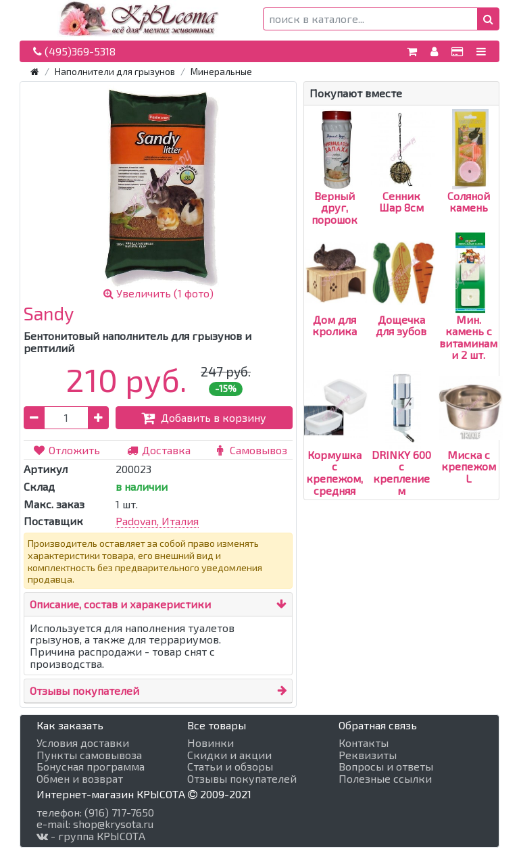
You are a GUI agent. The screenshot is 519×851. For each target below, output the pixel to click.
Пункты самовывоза (89, 755)
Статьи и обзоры (230, 766)
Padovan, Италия (157, 520)
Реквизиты (368, 755)
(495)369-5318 (74, 51)
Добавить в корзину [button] (203, 417)
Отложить (66, 449)
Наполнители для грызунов (115, 71)
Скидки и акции (229, 755)
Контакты (364, 743)
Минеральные (221, 71)
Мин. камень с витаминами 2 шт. (468, 312)
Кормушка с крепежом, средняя (336, 448)
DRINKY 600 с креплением (401, 448)
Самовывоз (250, 449)
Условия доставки (82, 743)
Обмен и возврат (79, 779)
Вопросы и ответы (386, 766)
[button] (488, 18)
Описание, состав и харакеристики (120, 604)
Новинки (210, 743)
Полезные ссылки (385, 779)
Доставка (158, 449)
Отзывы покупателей (84, 690)
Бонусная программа (90, 766)
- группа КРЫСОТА (90, 836)
